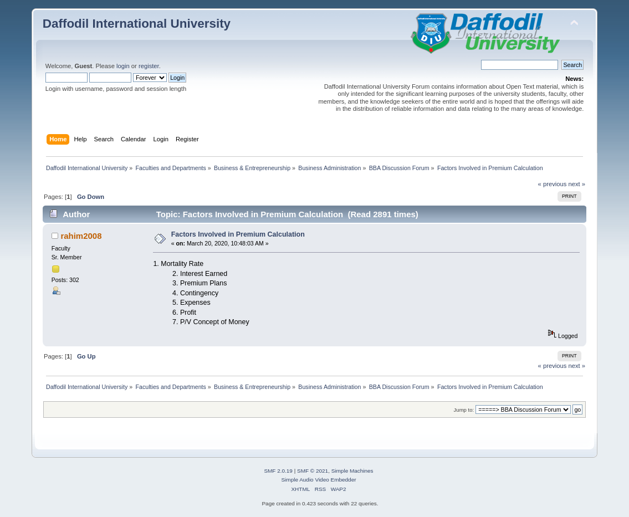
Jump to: (464, 410)
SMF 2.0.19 (278, 471)
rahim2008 (80, 235)
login (123, 66)
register (149, 66)
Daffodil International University (137, 23)
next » (576, 184)
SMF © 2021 (312, 471)
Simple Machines (352, 471)
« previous (552, 184)
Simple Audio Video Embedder (318, 480)
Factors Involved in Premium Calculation (238, 234)
